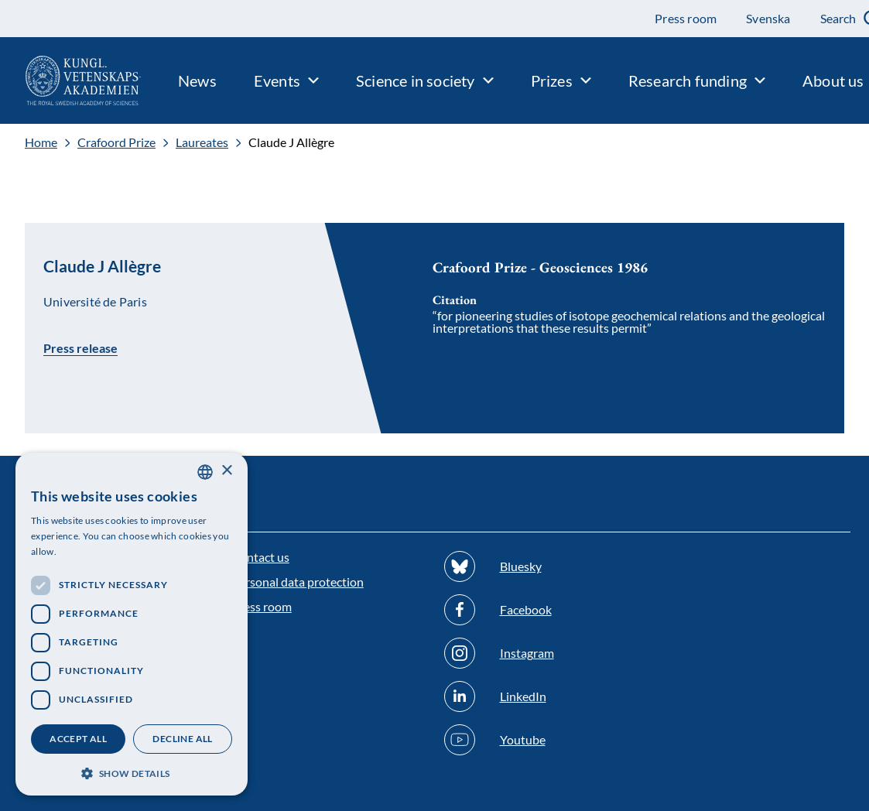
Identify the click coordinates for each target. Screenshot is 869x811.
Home (41, 142)
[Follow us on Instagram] (541, 653)
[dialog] (131, 624)
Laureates (202, 142)
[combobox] (205, 472)
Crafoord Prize (116, 142)
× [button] (226, 471)
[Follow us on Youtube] (541, 739)
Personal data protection (297, 581)
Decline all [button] (182, 738)
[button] (131, 772)
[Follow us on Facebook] (541, 609)
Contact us (260, 556)
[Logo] (70, 80)
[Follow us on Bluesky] (541, 566)
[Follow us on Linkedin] (541, 696)
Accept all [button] (78, 738)
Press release (80, 347)
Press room (261, 606)
